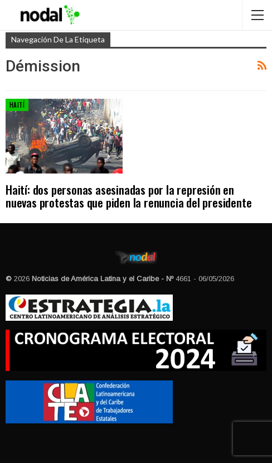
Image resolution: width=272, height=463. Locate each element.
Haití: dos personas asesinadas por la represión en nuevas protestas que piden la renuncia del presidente (128, 196)
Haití (17, 104)
